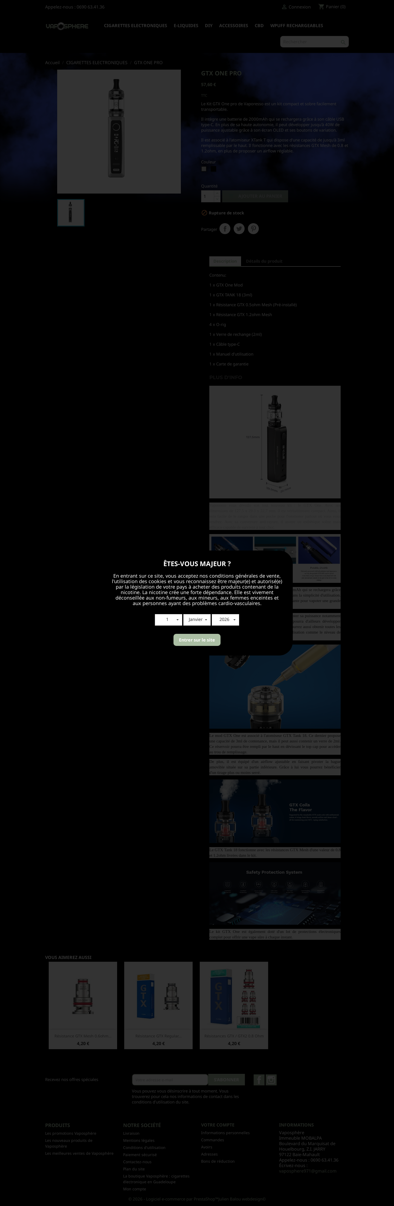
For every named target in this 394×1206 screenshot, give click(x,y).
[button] (168, 620)
